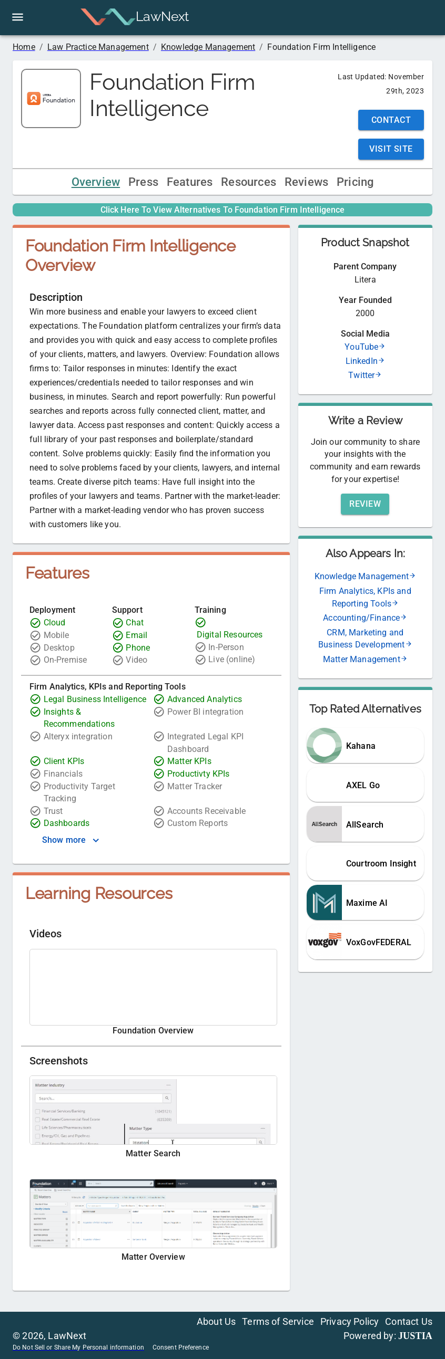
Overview (96, 182)
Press (143, 182)
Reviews (306, 182)
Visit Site (391, 149)
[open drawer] (17, 17)
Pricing (355, 182)
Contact (391, 120)
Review (365, 504)
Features (190, 182)
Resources (248, 182)
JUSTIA (415, 1336)
